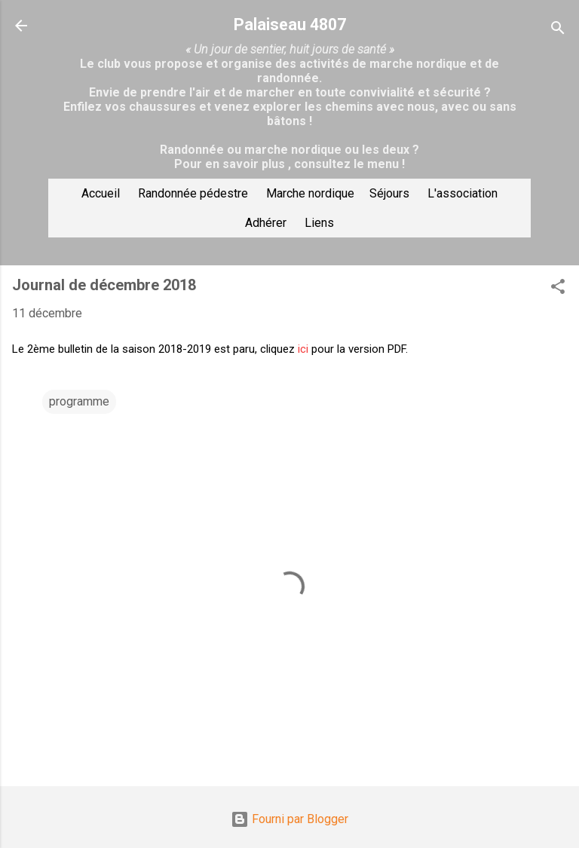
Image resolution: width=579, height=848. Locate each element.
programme (79, 401)
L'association (462, 193)
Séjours (389, 193)
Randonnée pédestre (193, 193)
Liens (319, 223)
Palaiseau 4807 (290, 24)
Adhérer (265, 223)
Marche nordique (310, 193)
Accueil (100, 193)
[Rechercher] (558, 31)
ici (303, 349)
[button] (558, 289)
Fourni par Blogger (289, 819)
